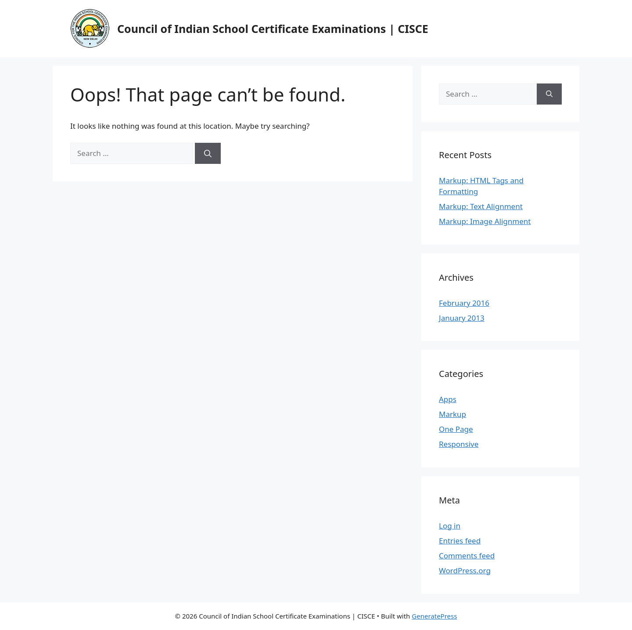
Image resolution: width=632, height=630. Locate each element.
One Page (456, 429)
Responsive (458, 444)
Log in (449, 526)
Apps (447, 399)
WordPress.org (465, 570)
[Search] (208, 153)
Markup (452, 414)
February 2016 (464, 303)
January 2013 (462, 318)
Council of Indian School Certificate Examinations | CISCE (272, 28)
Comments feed (467, 555)
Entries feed (460, 541)
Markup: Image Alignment (485, 221)
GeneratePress (434, 616)
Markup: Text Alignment (481, 206)
